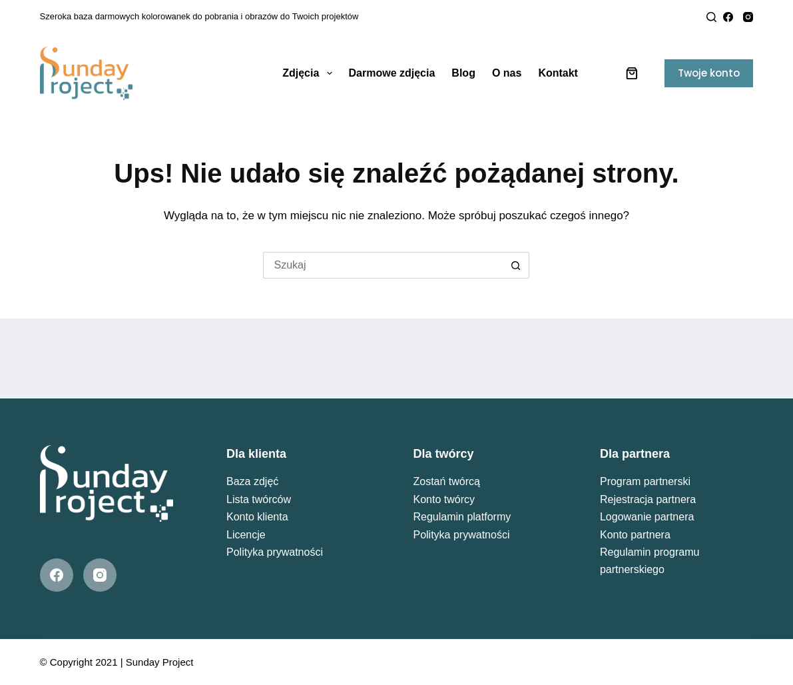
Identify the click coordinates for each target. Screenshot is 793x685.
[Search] (711, 17)
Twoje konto (709, 73)
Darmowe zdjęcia (392, 73)
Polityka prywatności (274, 552)
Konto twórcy (443, 499)
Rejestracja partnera (648, 499)
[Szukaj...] (383, 265)
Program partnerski (645, 481)
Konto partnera (635, 534)
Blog (463, 73)
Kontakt (558, 73)
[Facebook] (728, 17)
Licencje (246, 534)
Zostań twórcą (446, 481)
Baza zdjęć (252, 481)
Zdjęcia (309, 73)
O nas (506, 73)
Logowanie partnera (647, 516)
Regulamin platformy (462, 516)
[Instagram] (748, 17)
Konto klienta (257, 516)
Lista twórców (258, 499)
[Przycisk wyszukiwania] (516, 265)
